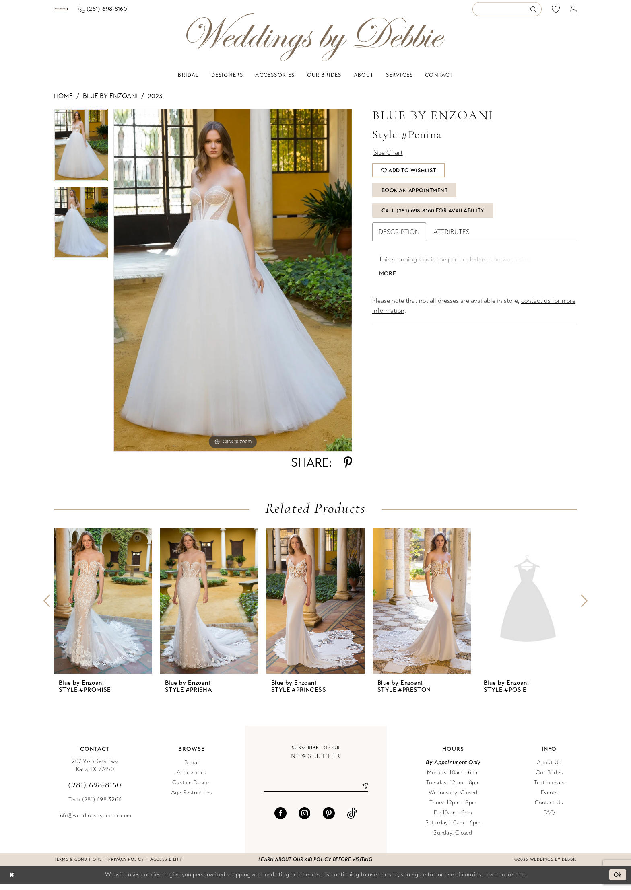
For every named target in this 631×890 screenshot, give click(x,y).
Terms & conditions (78, 865)
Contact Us (549, 809)
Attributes (451, 238)
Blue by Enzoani (110, 102)
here (519, 880)
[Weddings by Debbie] (315, 44)
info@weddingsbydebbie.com (94, 821)
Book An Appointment (414, 197)
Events (549, 798)
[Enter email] (316, 792)
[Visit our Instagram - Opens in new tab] (305, 820)
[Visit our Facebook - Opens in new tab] (280, 820)
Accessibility (166, 865)
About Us (549, 768)
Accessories (191, 778)
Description (399, 238)
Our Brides (549, 778)
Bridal (191, 768)
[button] (573, 12)
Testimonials (549, 788)
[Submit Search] (536, 13)
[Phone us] (167, 12)
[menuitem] (93, 12)
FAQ (549, 819)
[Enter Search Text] (507, 13)
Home (63, 102)
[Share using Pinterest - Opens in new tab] (348, 469)
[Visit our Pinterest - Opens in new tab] (329, 820)
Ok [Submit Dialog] (618, 881)
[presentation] (103, 607)
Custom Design (191, 788)
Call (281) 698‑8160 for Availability (432, 217)
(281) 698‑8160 (95, 791)
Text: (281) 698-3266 (95, 805)
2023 (155, 102)
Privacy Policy (126, 865)
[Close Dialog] (12, 881)
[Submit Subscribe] (361, 792)
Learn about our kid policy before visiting (315, 866)
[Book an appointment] (93, 12)
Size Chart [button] (388, 159)
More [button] (387, 280)
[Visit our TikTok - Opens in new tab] (352, 820)
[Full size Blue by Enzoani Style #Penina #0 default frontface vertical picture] (233, 287)
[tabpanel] (81, 154)
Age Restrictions (191, 798)
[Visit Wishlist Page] (556, 12)
